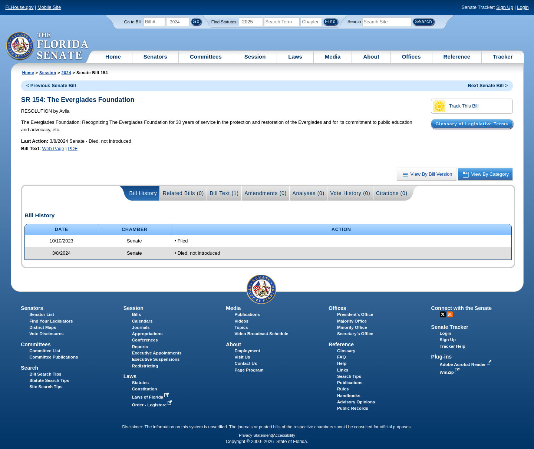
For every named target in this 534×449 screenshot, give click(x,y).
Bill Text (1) (224, 193)
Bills (136, 314)
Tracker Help (452, 346)
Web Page (53, 148)
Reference (457, 56)
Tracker (502, 56)
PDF (73, 148)
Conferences (145, 340)
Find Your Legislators (51, 321)
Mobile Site (49, 7)
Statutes (140, 382)
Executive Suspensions (156, 359)
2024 (66, 72)
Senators (155, 56)
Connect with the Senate (461, 308)
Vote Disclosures (46, 333)
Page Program (248, 370)
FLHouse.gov (19, 7)
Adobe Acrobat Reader (466, 364)
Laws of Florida (151, 397)
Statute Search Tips (49, 380)
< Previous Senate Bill (51, 85)
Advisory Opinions (356, 402)
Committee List (44, 351)
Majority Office (352, 321)
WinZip (450, 372)
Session (255, 56)
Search (354, 21)
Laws (295, 56)
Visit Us (242, 357)
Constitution (144, 389)
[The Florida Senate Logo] (47, 46)
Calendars (142, 321)
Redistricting (145, 366)
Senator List (41, 314)
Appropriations (147, 333)
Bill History (143, 193)
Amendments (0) (265, 193)
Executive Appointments (157, 353)
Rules (343, 389)
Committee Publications (53, 357)
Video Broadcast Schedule (261, 333)
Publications (247, 314)
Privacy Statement (255, 435)
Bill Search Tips (45, 374)
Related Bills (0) (183, 193)
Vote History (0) (350, 193)
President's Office (355, 314)
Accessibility (284, 435)
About (371, 56)
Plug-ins (441, 357)
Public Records (352, 408)
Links (342, 370)
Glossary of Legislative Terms (471, 124)
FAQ (341, 357)
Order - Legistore (153, 405)
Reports (140, 346)
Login (522, 7)
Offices (411, 56)
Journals (141, 327)
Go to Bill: (133, 22)
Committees (206, 56)
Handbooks (348, 395)
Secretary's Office (355, 333)
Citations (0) (392, 193)
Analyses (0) (308, 193)
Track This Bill (456, 106)
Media (333, 56)
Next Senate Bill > (488, 85)
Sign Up (504, 7)
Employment (247, 351)
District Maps (42, 327)
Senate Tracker (449, 327)
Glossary (346, 351)
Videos (241, 321)
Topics (241, 327)
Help (341, 363)
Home (113, 56)
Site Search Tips (45, 386)
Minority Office (352, 327)
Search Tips (349, 376)
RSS (450, 314)
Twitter (443, 314)
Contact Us (245, 363)
